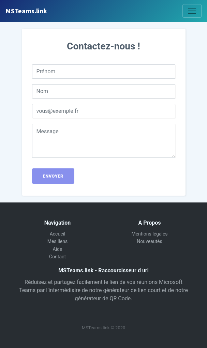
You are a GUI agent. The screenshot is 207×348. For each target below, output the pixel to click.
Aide (57, 249)
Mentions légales (149, 234)
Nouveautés (149, 241)
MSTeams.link (26, 10)
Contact (57, 256)
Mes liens (57, 241)
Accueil (57, 234)
